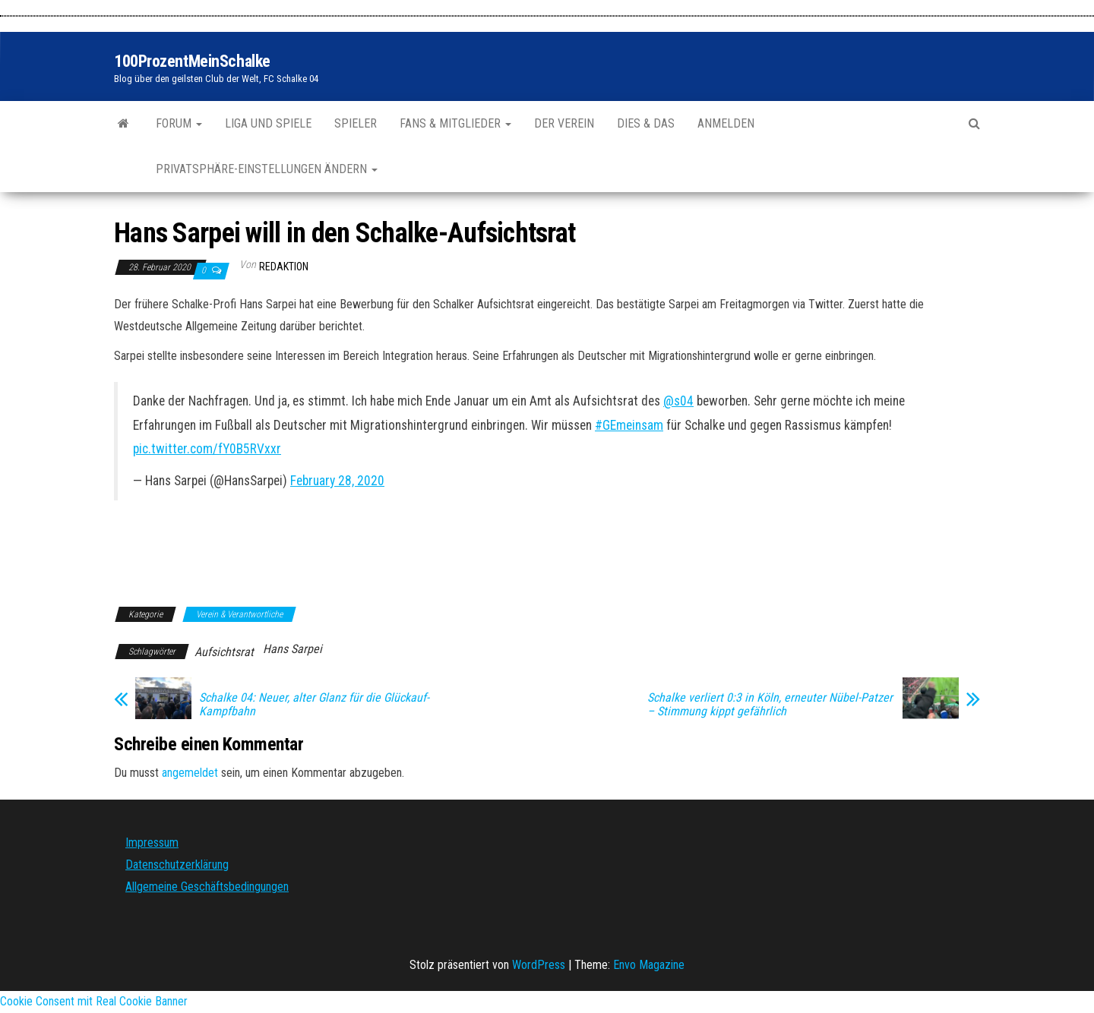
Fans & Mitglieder (455, 123)
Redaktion (283, 266)
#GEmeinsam (629, 425)
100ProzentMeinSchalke (192, 61)
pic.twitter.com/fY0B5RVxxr (207, 448)
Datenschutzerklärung (177, 864)
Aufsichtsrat (224, 652)
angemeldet (190, 772)
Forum (179, 123)
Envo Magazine (649, 965)
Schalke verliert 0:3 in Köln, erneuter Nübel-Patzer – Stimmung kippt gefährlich (770, 704)
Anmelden (725, 123)
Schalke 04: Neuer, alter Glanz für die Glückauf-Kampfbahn (314, 704)
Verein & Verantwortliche (239, 614)
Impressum (152, 842)
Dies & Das (646, 123)
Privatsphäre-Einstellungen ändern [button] (267, 169)
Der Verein (564, 123)
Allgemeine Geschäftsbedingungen (207, 886)
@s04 (678, 401)
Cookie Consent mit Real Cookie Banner (94, 1001)
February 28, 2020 (337, 480)
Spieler (355, 123)
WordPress (538, 965)
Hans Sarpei (292, 649)
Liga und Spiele (268, 123)
